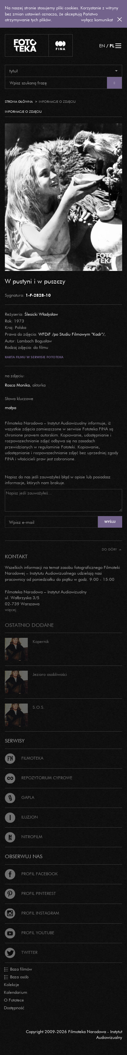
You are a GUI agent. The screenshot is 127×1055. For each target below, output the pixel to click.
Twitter (21, 952)
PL (112, 46)
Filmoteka (24, 758)
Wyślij (109, 522)
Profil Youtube (29, 932)
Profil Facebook (31, 873)
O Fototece (14, 999)
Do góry (112, 549)
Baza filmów (18, 969)
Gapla (19, 797)
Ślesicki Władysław (41, 314)
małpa (10, 407)
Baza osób (16, 977)
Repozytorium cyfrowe (38, 777)
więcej (10, 609)
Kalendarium (15, 992)
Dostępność (14, 1007)
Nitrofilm (23, 836)
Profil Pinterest (30, 893)
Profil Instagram (32, 913)
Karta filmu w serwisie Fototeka (34, 357)
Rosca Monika (17, 385)
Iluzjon (21, 817)
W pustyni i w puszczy (35, 281)
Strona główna (19, 102)
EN (102, 45)
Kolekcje (11, 984)
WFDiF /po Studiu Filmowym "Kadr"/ (71, 334)
